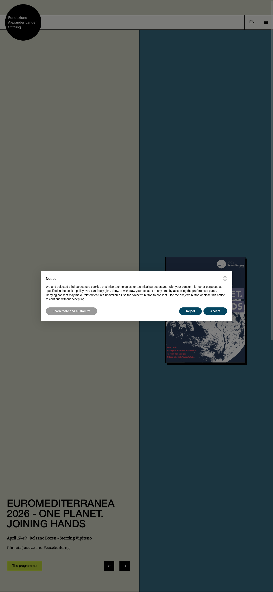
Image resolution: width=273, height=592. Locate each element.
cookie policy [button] (75, 290)
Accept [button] (215, 311)
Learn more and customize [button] (71, 311)
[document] (136, 289)
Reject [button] (190, 311)
